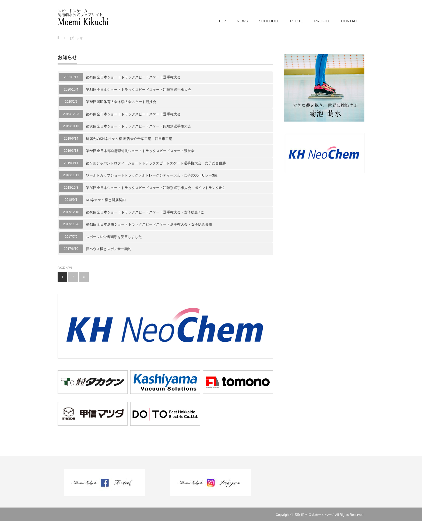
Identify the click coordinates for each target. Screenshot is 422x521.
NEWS (242, 21)
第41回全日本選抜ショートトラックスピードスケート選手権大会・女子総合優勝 (149, 224)
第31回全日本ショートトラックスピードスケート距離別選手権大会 (138, 90)
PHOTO (297, 21)
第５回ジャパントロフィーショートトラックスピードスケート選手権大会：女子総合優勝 (156, 163)
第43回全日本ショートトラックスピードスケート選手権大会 (133, 77)
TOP (222, 21)
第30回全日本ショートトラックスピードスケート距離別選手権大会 (138, 126)
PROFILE (322, 21)
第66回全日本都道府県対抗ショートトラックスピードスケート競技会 (140, 151)
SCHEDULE (269, 21)
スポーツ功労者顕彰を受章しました (114, 237)
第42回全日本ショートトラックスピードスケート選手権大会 (133, 114)
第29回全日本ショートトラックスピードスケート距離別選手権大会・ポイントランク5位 (155, 188)
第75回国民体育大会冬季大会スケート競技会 (121, 102)
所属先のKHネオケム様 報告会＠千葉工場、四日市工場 (129, 139)
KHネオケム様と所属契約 (106, 200)
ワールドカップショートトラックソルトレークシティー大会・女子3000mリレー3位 (151, 175)
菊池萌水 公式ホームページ (314, 515)
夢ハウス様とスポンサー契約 (108, 249)
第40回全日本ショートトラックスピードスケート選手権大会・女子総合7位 (145, 212)
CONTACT (350, 21)
